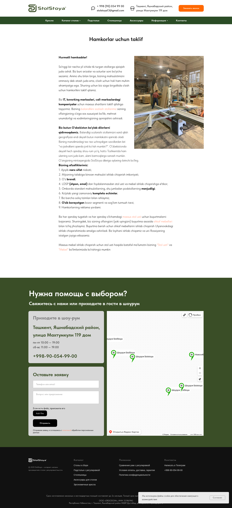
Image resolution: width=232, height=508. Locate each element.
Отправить (45, 423)
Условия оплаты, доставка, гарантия (137, 470)
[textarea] (66, 397)
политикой (66, 430)
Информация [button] (158, 20)
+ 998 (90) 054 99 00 (110, 6)
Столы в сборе (81, 465)
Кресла (49, 20)
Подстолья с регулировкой (87, 470)
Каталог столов (70, 20)
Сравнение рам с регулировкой (134, 465)
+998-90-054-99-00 (173, 470)
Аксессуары (136, 20)
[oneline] (66, 384)
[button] (191, 8)
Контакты (181, 20)
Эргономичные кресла (85, 484)
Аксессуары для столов (85, 480)
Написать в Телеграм (174, 465)
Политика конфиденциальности (134, 475)
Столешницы (114, 20)
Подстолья (93, 20)
